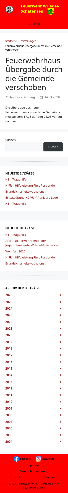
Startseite (11, 41)
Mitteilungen (28, 41)
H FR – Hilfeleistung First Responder (30, 185)
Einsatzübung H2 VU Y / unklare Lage (31, 197)
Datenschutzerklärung (34, 471)
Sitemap (49, 477)
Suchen (10, 140)
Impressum (34, 465)
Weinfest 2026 (15, 251)
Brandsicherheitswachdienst (25, 191)
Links (18, 477)
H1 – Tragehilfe (16, 179)
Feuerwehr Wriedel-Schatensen (40, 8)
